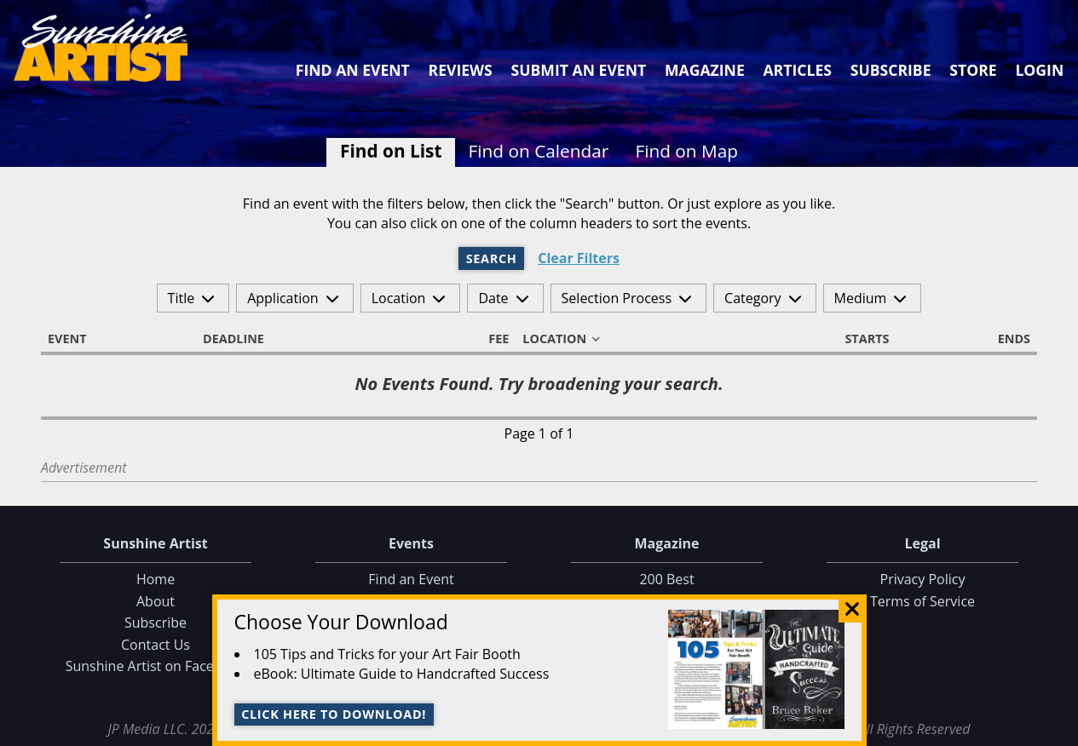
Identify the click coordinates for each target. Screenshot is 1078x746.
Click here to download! (333, 714)
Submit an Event (579, 70)
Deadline (241, 339)
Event (75, 339)
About (155, 601)
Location (399, 298)
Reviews (461, 70)
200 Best (666, 579)
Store (972, 70)
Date (493, 298)
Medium (860, 298)
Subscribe (890, 70)
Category (752, 298)
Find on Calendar (539, 151)
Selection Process (617, 298)
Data (1058, 729)
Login (1039, 70)
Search (491, 258)
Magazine (705, 70)
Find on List (390, 151)
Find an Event (353, 70)
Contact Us (155, 644)
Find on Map (686, 151)
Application (283, 298)
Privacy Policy (923, 579)
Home (155, 579)
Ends (1006, 339)
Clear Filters (579, 258)
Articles (797, 70)
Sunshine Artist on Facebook (156, 666)
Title (181, 298)
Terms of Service (922, 601)
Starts (859, 339)
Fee (491, 339)
